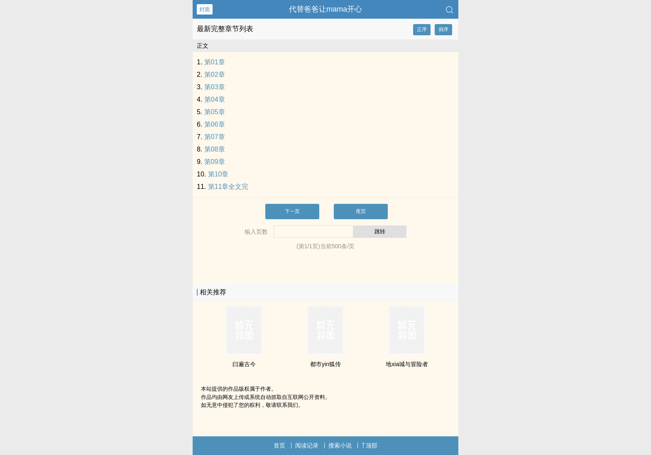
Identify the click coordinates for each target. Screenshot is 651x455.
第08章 (214, 149)
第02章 (214, 74)
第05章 (214, 111)
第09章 (214, 161)
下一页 (292, 211)
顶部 (369, 445)
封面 (204, 9)
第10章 (218, 174)
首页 (279, 445)
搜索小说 (340, 445)
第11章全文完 (228, 186)
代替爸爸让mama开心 (325, 9)
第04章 (214, 99)
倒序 (443, 29)
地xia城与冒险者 (407, 364)
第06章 (214, 124)
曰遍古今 (244, 364)
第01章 (214, 62)
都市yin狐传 (325, 364)
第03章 (214, 87)
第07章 (214, 136)
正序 (422, 29)
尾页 (361, 211)
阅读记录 (306, 445)
